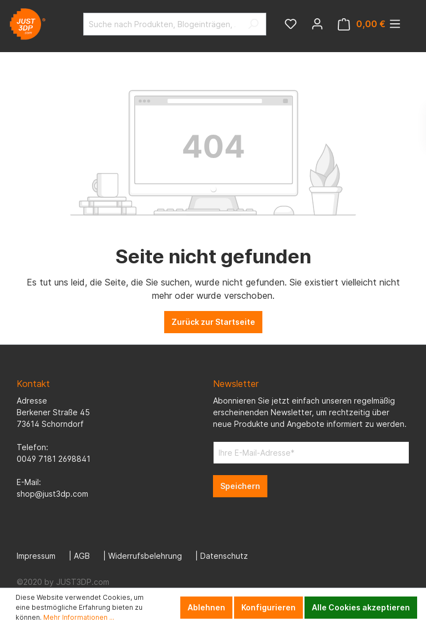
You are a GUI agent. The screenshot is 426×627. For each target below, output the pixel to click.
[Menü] (395, 24)
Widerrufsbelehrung (145, 555)
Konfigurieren (268, 607)
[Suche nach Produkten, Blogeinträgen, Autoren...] (162, 24)
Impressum (36, 555)
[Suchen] (253, 24)
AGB (82, 555)
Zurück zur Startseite (213, 322)
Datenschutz (224, 555)
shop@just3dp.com (52, 493)
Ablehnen (206, 607)
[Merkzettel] (290, 24)
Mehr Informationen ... (78, 617)
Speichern (240, 486)
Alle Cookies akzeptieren (361, 607)
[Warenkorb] (362, 24)
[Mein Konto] (317, 24)
